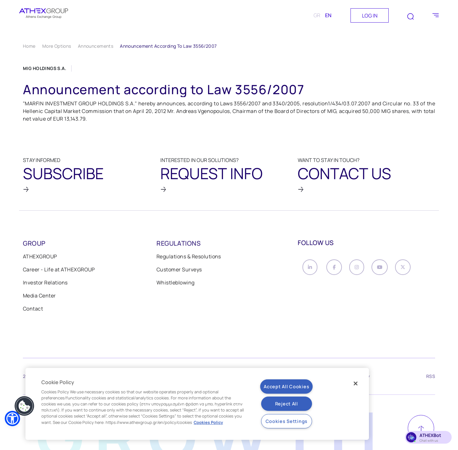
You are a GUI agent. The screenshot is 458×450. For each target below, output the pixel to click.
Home (29, 46)
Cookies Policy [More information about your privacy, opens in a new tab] (208, 422)
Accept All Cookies (286, 386)
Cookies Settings (287, 421)
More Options (56, 46)
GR (317, 15)
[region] (197, 404)
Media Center (39, 296)
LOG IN (370, 15)
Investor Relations (45, 283)
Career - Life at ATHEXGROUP (59, 270)
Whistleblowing (175, 283)
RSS (430, 378)
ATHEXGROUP (40, 257)
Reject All (286, 404)
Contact (33, 309)
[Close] (356, 383)
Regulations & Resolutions (188, 257)
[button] (12, 418)
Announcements (95, 46)
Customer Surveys (179, 270)
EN (328, 15)
